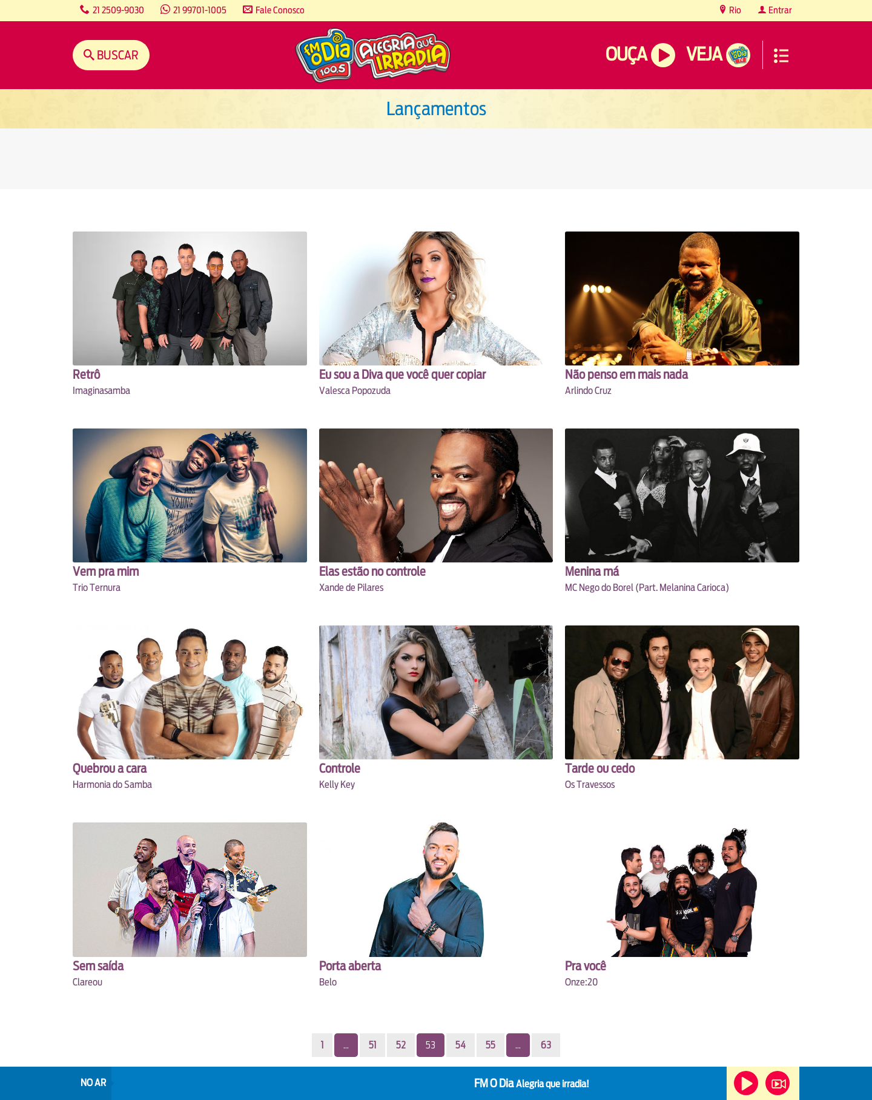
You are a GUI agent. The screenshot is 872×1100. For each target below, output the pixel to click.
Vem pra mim (106, 571)
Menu (781, 55)
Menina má (592, 571)
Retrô (86, 374)
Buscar (116, 55)
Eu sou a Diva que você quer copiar (402, 374)
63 (546, 1045)
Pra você (585, 966)
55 (490, 1045)
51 (372, 1045)
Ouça (626, 54)
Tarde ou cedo (600, 768)
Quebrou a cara (110, 768)
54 (460, 1045)
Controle (339, 768)
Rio (734, 10)
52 (401, 1045)
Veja (704, 54)
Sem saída (98, 966)
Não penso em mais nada (626, 374)
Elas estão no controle (372, 571)
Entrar (779, 10)
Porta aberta (350, 966)
